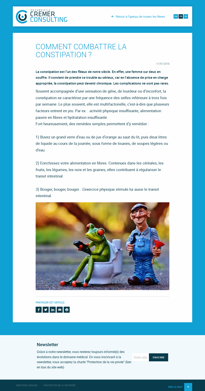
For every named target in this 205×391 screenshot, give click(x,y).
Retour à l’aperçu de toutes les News (140, 16)
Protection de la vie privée (59, 385)
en (175, 16)
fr (181, 16)
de (186, 16)
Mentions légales (26, 385)
